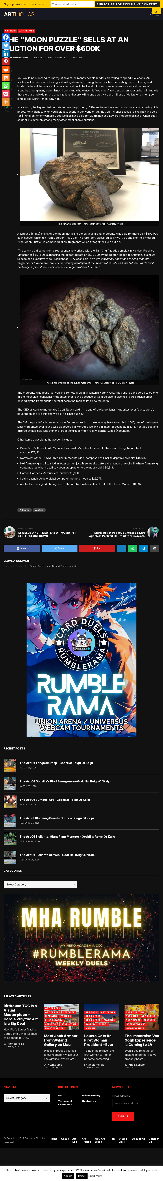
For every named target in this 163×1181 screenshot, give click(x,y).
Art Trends (108, 1012)
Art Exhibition (135, 1012)
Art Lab (74, 1140)
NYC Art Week (100, 1140)
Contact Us (89, 1100)
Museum (90, 1028)
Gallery (90, 1024)
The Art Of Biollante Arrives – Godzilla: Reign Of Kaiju (57, 855)
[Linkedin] (6, 53)
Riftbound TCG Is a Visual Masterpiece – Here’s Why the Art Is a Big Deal (21, 1015)
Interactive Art (136, 1024)
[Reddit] (6, 69)
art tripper (52, 1008)
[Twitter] (6, 45)
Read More (95, 1176)
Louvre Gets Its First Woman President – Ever (99, 1040)
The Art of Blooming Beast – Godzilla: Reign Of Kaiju (56, 818)
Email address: (121, 1096)
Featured (69, 1012)
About (65, 1138)
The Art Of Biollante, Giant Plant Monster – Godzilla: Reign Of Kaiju (67, 836)
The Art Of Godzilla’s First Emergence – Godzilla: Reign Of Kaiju (64, 781)
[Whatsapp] (6, 85)
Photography (53, 1020)
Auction (39, 510)
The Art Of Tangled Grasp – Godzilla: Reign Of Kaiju (56, 763)
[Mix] (6, 77)
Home (53, 1138)
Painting (66, 1016)
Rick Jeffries (16, 1044)
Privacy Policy (91, 1095)
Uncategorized (54, 1028)
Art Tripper (26, 31)
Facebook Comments (15, 566)
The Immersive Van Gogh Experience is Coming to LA (142, 1040)
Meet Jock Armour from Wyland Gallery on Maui (61, 1040)
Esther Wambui (19, 57)
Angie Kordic (96, 1065)
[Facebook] (6, 37)
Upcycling (138, 1138)
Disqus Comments (40, 566)
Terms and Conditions (65, 1102)
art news (24, 510)
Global (103, 1024)
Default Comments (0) (64, 566)
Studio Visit (69, 1024)
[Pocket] (6, 94)
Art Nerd (10, 31)
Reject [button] (81, 1175)
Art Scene (92, 1012)
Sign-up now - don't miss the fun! (25, 4)
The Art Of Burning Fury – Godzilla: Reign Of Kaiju (54, 800)
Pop (112, 1138)
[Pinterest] (6, 61)
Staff (61, 1095)
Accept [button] (68, 1175)
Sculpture (51, 1024)
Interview (51, 1016)
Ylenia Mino (55, 1065)
